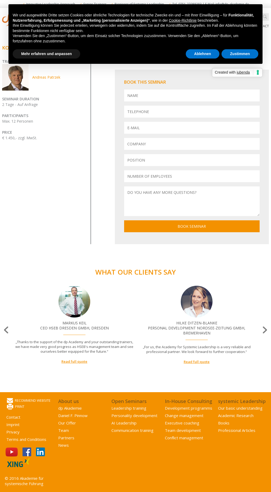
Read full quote (74, 361)
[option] (74, 325)
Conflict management (184, 437)
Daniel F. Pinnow (73, 415)
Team (63, 430)
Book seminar (192, 226)
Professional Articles (236, 430)
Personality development (134, 415)
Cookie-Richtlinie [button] (183, 20)
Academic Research (236, 415)
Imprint (13, 424)
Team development (183, 430)
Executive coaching (182, 423)
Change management (184, 415)
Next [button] (264, 330)
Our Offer (67, 423)
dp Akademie (70, 408)
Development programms (188, 408)
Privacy (13, 432)
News (63, 445)
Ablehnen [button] (202, 54)
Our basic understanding (240, 408)
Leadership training (128, 408)
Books (223, 423)
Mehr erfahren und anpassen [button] (46, 54)
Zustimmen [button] (240, 54)
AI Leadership (124, 423)
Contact (13, 417)
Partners (66, 437)
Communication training (132, 430)
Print (15, 407)
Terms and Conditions (26, 439)
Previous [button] (6, 330)
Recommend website (29, 401)
